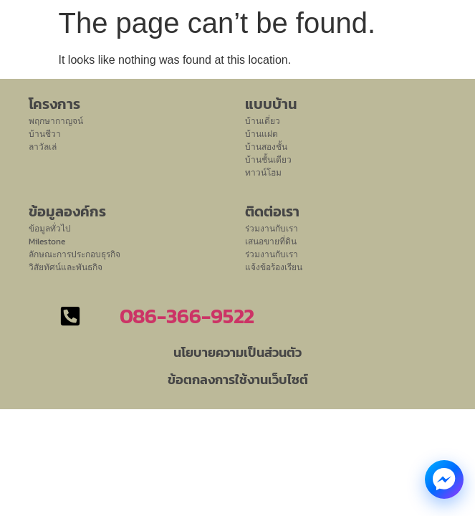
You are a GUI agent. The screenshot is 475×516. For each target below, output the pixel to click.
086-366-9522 (187, 315)
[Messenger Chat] (444, 479)
